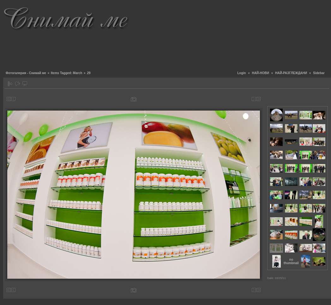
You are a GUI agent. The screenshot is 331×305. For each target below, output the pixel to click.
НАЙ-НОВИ (260, 73)
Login (241, 73)
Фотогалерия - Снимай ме (26, 73)
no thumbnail (291, 261)
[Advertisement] (294, 35)
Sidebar (319, 73)
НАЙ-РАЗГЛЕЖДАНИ (291, 73)
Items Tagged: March (66, 73)
